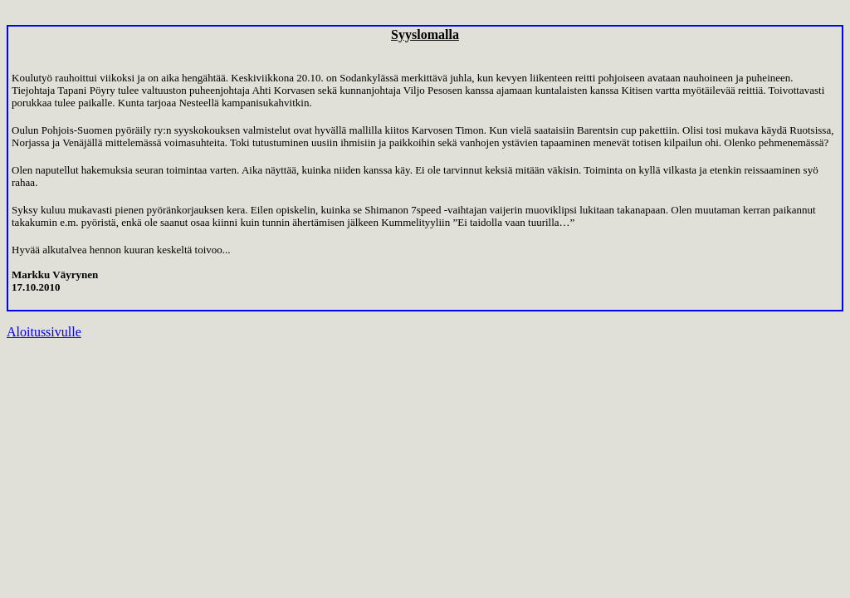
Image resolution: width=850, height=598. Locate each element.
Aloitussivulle (44, 332)
